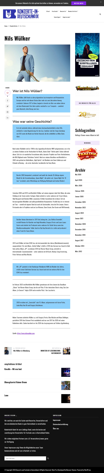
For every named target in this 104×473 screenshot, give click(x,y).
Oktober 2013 (79, 246)
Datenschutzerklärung (60, 424)
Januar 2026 (79, 196)
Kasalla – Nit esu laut (13, 369)
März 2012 (78, 251)
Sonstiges (57, 17)
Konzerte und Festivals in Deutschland (27, 470)
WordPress (87, 470)
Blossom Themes (71, 470)
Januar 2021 (79, 218)
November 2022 (80, 207)
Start (48, 11)
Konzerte (63, 11)
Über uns (56, 428)
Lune (6, 395)
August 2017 (79, 240)
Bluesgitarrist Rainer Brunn (15, 382)
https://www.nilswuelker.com (26, 333)
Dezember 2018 (80, 229)
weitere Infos (78, 3)
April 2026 (78, 180)
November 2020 (80, 224)
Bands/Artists (72, 11)
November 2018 (80, 235)
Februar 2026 (79, 191)
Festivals (55, 11)
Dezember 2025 (80, 202)
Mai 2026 (78, 174)
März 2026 (78, 185)
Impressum (66, 17)
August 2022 (79, 213)
